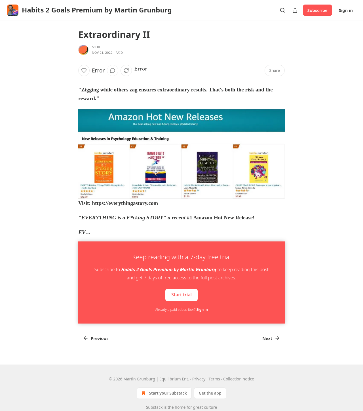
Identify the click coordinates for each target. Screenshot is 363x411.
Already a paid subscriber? (181, 309)
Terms (214, 379)
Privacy (199, 379)
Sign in (346, 10)
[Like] (84, 70)
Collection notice (238, 379)
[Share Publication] (295, 10)
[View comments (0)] (112, 70)
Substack (154, 407)
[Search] (282, 10)
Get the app (210, 393)
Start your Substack (163, 393)
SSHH (96, 47)
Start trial (181, 295)
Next (271, 338)
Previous (96, 338)
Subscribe (317, 10)
